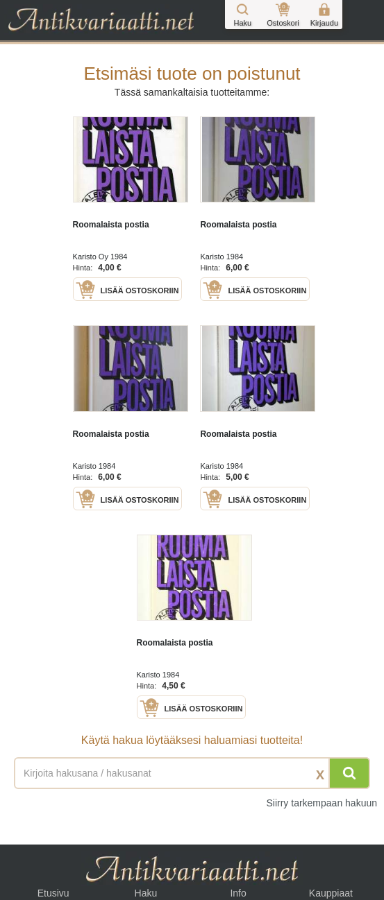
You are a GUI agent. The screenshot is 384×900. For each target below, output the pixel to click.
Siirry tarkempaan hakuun (321, 802)
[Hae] (349, 773)
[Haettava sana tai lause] (192, 773)
